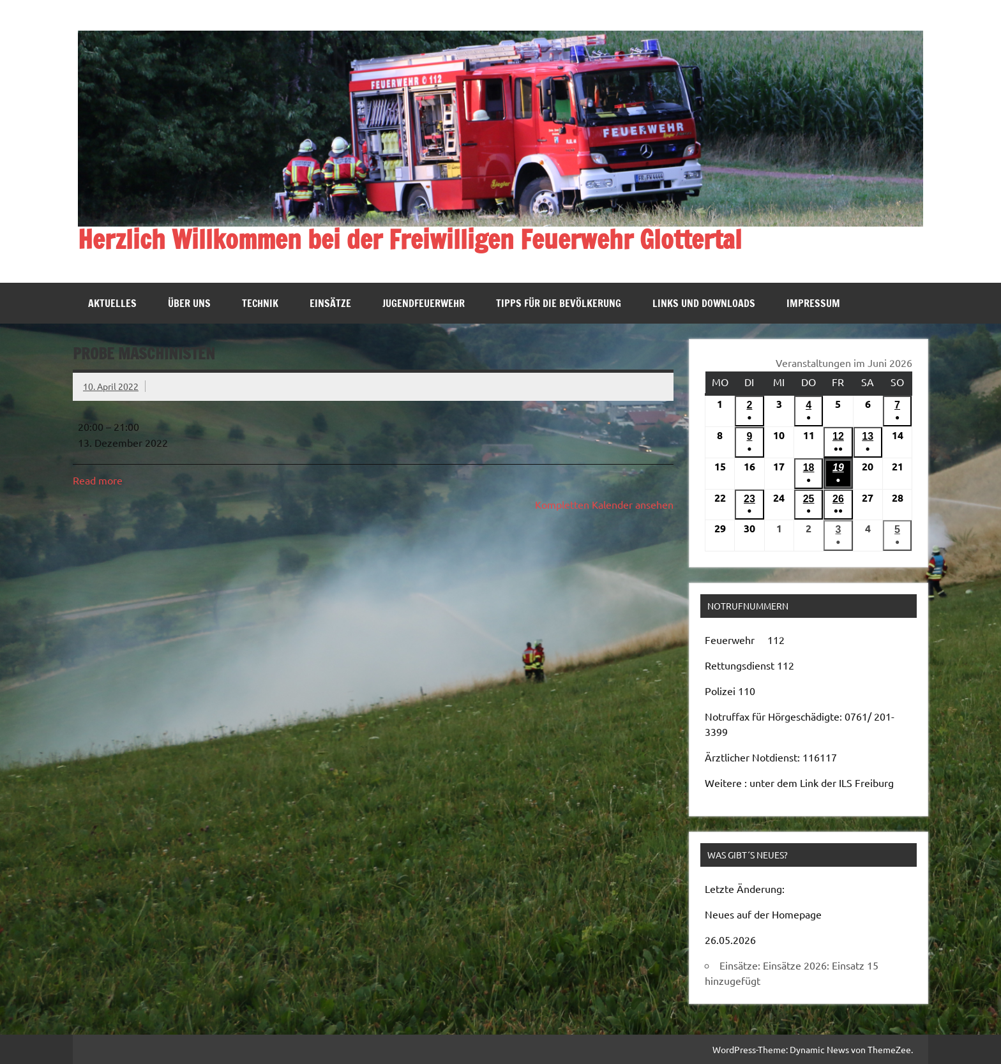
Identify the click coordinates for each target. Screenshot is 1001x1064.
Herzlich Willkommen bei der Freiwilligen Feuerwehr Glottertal (410, 239)
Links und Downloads (703, 303)
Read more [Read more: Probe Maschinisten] (98, 480)
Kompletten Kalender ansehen (604, 504)
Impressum (813, 303)
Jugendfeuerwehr (423, 303)
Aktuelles (112, 303)
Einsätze (330, 303)
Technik (260, 303)
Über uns (189, 303)
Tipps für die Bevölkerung (558, 303)
